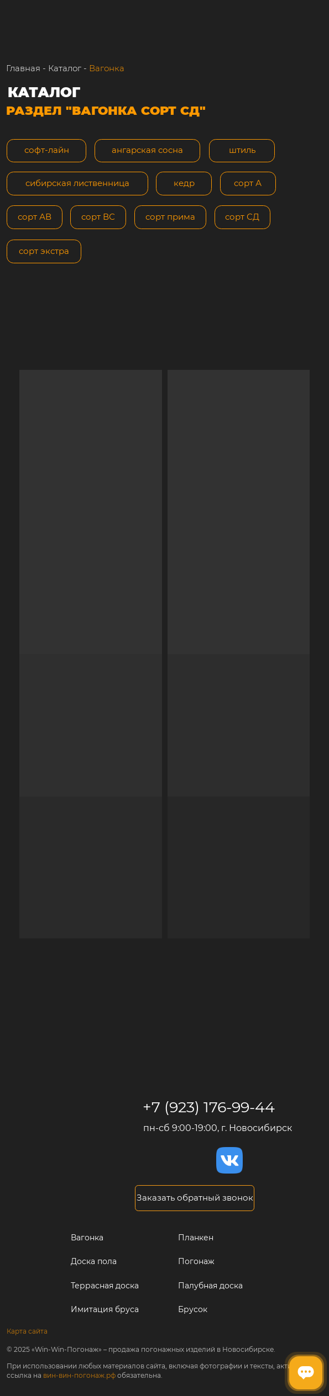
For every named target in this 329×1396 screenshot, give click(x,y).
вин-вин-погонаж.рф (79, 1375)
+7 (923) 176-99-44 (209, 1107)
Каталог (64, 68)
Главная (23, 68)
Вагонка (106, 68)
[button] (194, 1198)
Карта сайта (27, 1331)
